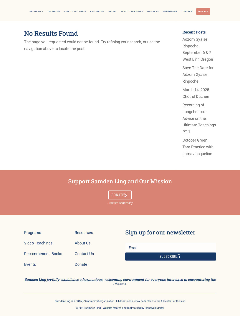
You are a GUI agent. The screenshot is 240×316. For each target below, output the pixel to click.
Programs (36, 11)
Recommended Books (43, 253)
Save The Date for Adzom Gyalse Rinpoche (198, 74)
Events (30, 264)
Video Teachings (75, 11)
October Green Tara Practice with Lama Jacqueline (198, 147)
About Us (83, 243)
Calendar (53, 11)
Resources (97, 11)
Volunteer (170, 11)
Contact (186, 11)
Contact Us (84, 253)
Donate (203, 11)
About (112, 11)
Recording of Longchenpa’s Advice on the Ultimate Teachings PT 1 (199, 118)
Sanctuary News (132, 11)
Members (153, 11)
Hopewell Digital (154, 307)
